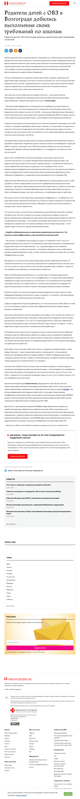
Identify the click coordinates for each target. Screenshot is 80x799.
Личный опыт (10, 580)
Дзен (30, 736)
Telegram (31, 733)
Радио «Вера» (8, 765)
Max (30, 752)
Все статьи (10, 606)
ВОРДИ (66, 389)
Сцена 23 (7, 770)
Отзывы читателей (10, 749)
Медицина (9, 583)
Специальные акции (60, 753)
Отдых (8, 593)
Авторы (7, 738)
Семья (8, 596)
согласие (22, 652)
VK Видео (32, 749)
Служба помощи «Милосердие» (63, 789)
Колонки (9, 573)
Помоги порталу (59, 3)
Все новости (11, 524)
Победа (56, 758)
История (9, 570)
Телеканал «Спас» (10, 768)
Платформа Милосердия (61, 740)
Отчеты (31, 767)
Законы (9, 567)
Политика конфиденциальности (38, 764)
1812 (55, 756)
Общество (9, 590)
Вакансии (7, 741)
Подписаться (40, 648)
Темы (6, 746)
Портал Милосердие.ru (11, 733)
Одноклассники (33, 741)
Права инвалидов (27, 467)
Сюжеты (7, 744)
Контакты (7, 757)
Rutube (31, 746)
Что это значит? (21, 795)
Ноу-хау (9, 586)
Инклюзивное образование (13, 467)
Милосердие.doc (58, 768)
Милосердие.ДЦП (59, 771)
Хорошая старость (59, 761)
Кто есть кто (10, 577)
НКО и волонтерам (10, 752)
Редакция (7, 736)
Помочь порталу (17, 456)
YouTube (31, 744)
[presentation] (40, 642)
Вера (8, 564)
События (9, 599)
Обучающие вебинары (60, 733)
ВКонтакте (32, 738)
